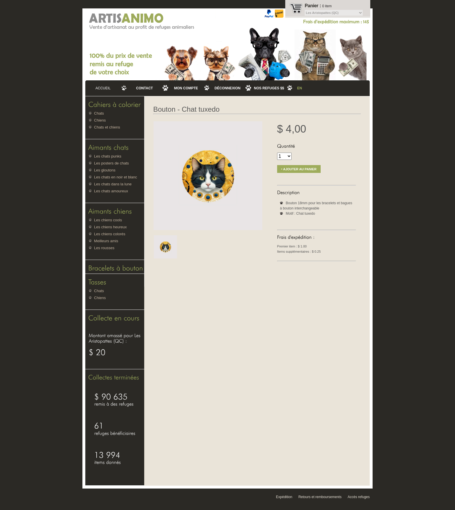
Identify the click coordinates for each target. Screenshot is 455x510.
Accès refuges (359, 497)
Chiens (100, 120)
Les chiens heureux (110, 227)
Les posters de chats (111, 163)
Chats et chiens (107, 127)
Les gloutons (104, 170)
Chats (99, 113)
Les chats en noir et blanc (115, 177)
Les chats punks (107, 156)
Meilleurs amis (106, 241)
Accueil (103, 88)
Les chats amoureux (111, 191)
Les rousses (104, 248)
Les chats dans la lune (112, 184)
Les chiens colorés (109, 234)
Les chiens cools (108, 220)
